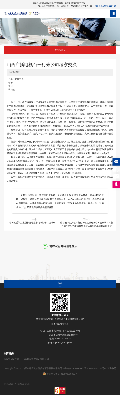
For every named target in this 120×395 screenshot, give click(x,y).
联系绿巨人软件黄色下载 (81, 6)
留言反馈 (65, 6)
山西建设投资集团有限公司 (36, 359)
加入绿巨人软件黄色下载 (48, 6)
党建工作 (19, 79)
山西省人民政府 (11, 359)
